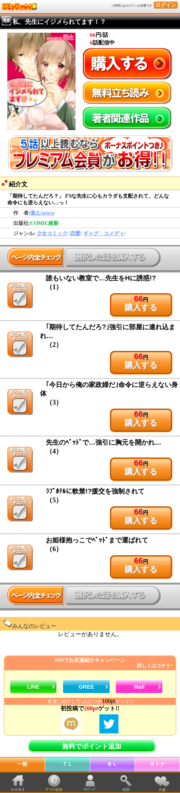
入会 (162, 789)
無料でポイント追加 (91, 746)
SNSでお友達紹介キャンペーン (89, 663)
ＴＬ (67, 764)
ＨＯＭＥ (18, 789)
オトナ (157, 764)
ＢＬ (112, 764)
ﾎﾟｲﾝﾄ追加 (54, 789)
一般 (22, 764)
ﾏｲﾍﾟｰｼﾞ (90, 789)
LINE (33, 686)
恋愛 (75, 233)
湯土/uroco (42, 213)
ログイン (165, 5)
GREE (86, 686)
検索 (126, 789)
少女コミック (52, 233)
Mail (139, 686)
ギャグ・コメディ (103, 233)
